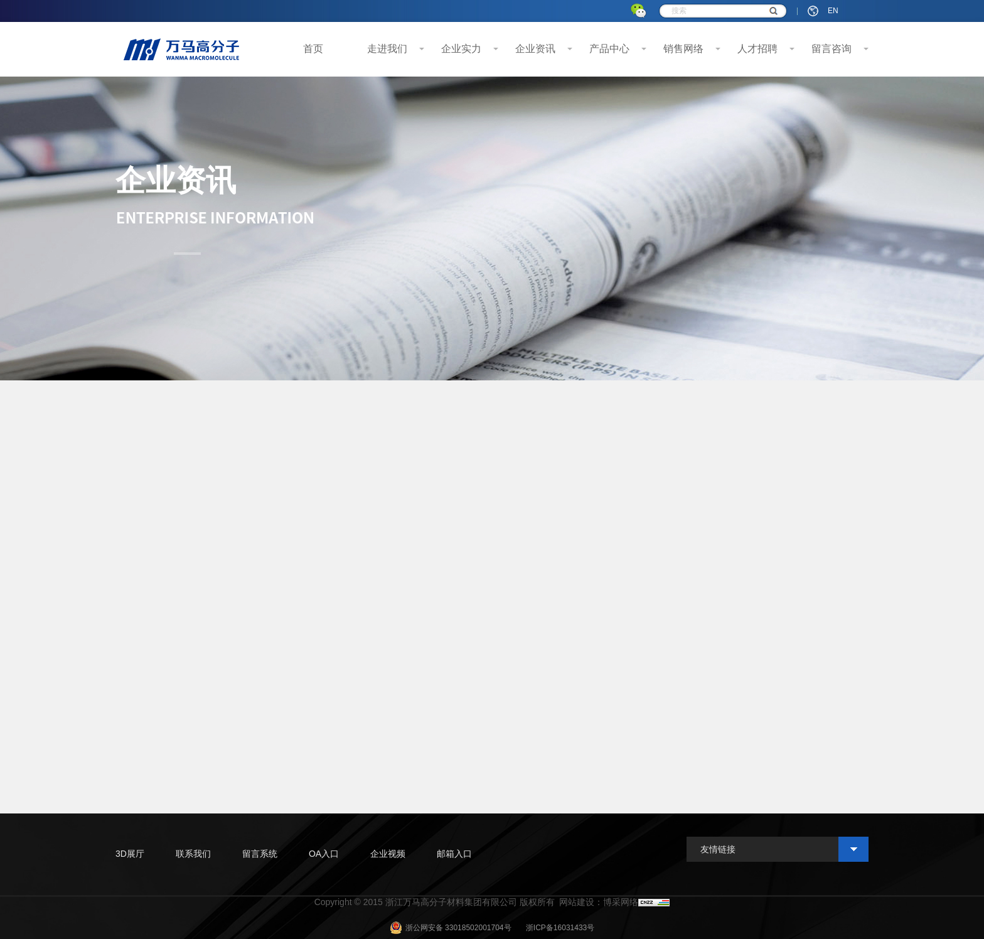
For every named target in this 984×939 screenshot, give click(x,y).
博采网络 (620, 902)
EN (833, 10)
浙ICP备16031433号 (560, 927)
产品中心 (609, 48)
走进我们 (387, 48)
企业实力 (461, 48)
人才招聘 (757, 48)
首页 (313, 48)
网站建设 (576, 902)
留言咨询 (831, 48)
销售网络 (683, 48)
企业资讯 (535, 48)
